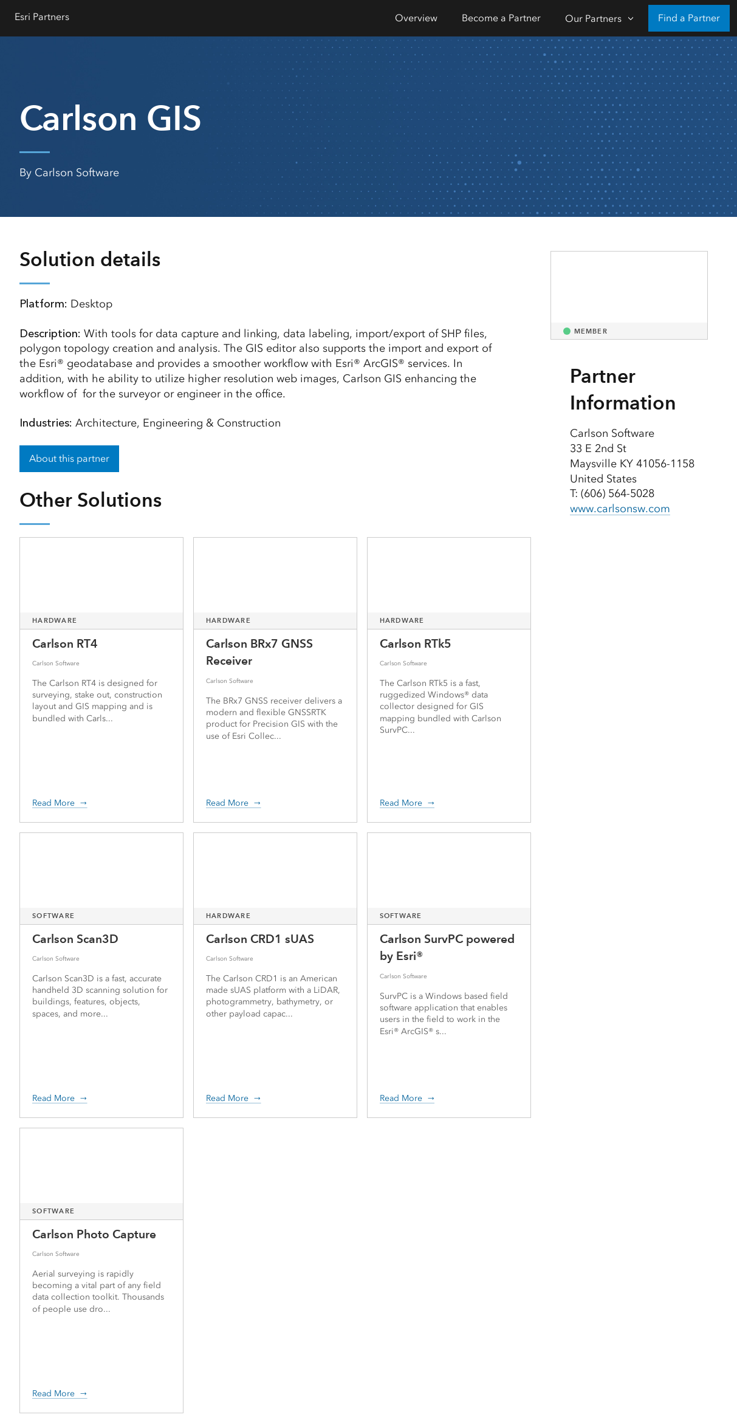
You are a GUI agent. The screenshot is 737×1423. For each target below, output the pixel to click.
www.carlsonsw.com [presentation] (620, 508)
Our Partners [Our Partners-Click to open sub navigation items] (593, 18)
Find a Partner (689, 18)
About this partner (69, 458)
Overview (416, 18)
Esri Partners (42, 16)
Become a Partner (501, 18)
